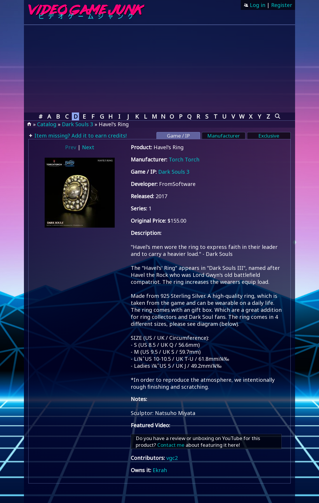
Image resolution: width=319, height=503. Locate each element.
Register (281, 4)
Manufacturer (223, 135)
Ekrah (160, 470)
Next (88, 147)
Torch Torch (184, 159)
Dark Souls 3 (77, 124)
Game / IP (178, 135)
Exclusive (268, 135)
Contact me (170, 445)
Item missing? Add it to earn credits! (80, 135)
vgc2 (172, 457)
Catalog (46, 124)
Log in (256, 4)
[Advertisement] (159, 69)
